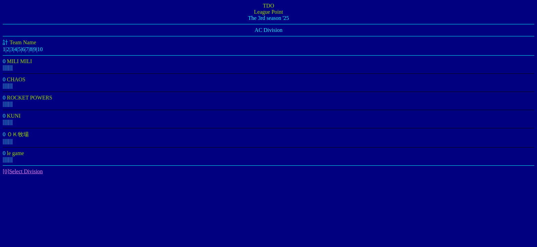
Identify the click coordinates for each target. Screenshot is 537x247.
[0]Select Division (23, 171)
